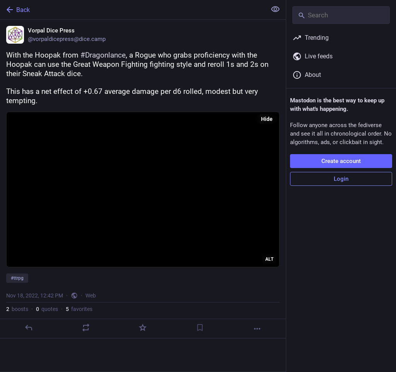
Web (90, 295)
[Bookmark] (200, 327)
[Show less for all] (275, 9)
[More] (257, 328)
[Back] (132, 9)
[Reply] (28, 327)
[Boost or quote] (85, 327)
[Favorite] (142, 327)
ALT (269, 259)
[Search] (341, 15)
